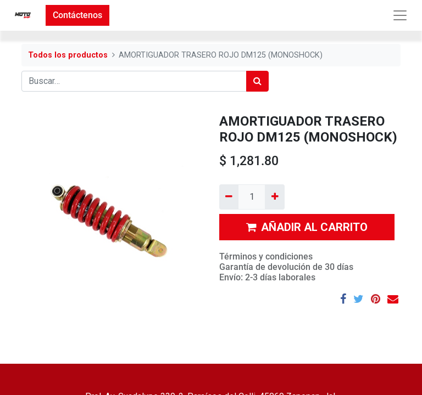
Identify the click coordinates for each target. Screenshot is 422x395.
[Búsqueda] (257, 81)
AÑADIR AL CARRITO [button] (307, 227)
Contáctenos (77, 15)
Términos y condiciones (266, 256)
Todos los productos (68, 55)
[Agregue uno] (274, 197)
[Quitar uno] (228, 197)
